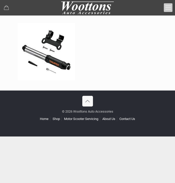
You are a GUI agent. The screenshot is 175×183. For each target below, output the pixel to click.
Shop (56, 119)
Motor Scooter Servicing (81, 119)
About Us (108, 119)
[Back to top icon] (87, 101)
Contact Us (127, 119)
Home (44, 119)
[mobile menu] (168, 7)
